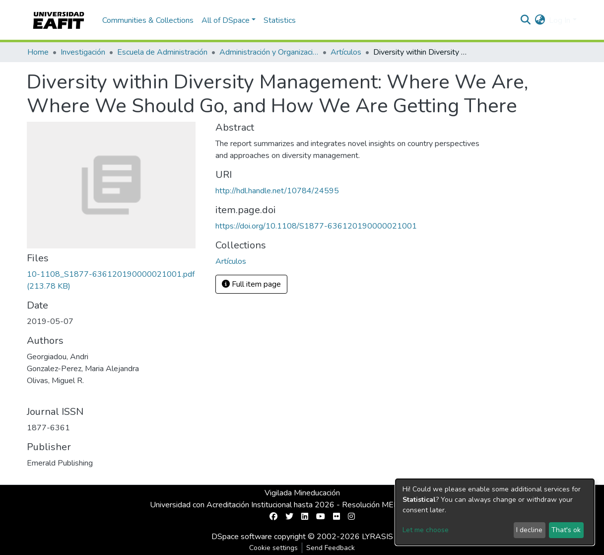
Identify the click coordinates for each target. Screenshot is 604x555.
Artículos (346, 52)
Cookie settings (273, 548)
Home (38, 52)
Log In (559, 20)
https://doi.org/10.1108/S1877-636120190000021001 (316, 226)
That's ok (566, 530)
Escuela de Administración (162, 52)
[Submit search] (525, 20)
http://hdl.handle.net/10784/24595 (277, 190)
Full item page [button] (251, 284)
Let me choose (426, 530)
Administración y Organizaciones (269, 52)
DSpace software (241, 536)
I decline (529, 530)
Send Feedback (330, 548)
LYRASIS (377, 536)
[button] (540, 20)
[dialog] (495, 512)
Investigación (83, 52)
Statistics (280, 20)
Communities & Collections (148, 20)
